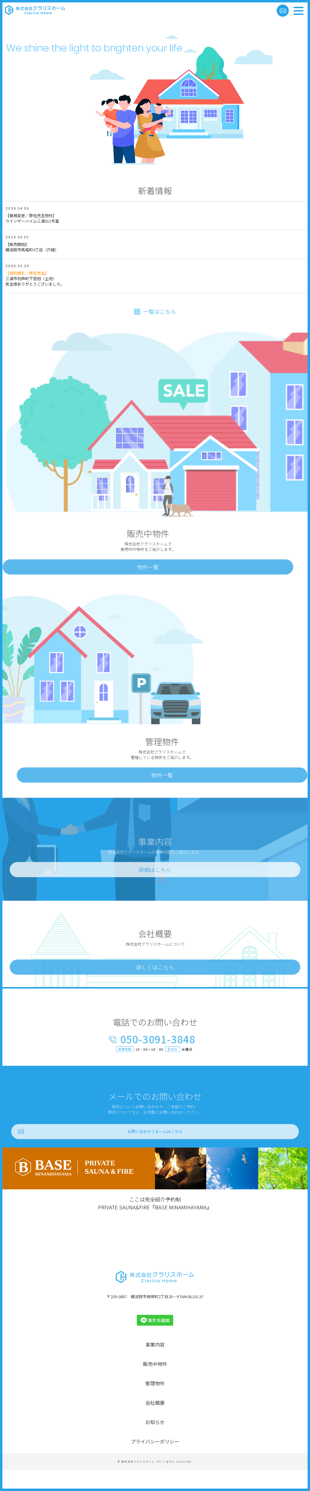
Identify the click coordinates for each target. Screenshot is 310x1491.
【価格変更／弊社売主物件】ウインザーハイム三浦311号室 (32, 218)
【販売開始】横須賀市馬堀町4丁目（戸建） (32, 247)
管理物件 (155, 1402)
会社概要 (155, 1422)
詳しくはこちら (155, 987)
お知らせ (155, 1441)
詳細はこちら (155, 889)
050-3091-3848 (157, 1059)
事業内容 (155, 1363)
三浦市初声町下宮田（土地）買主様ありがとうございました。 (34, 279)
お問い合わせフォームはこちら (155, 1151)
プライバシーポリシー (155, 1460)
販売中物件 (155, 1383)
